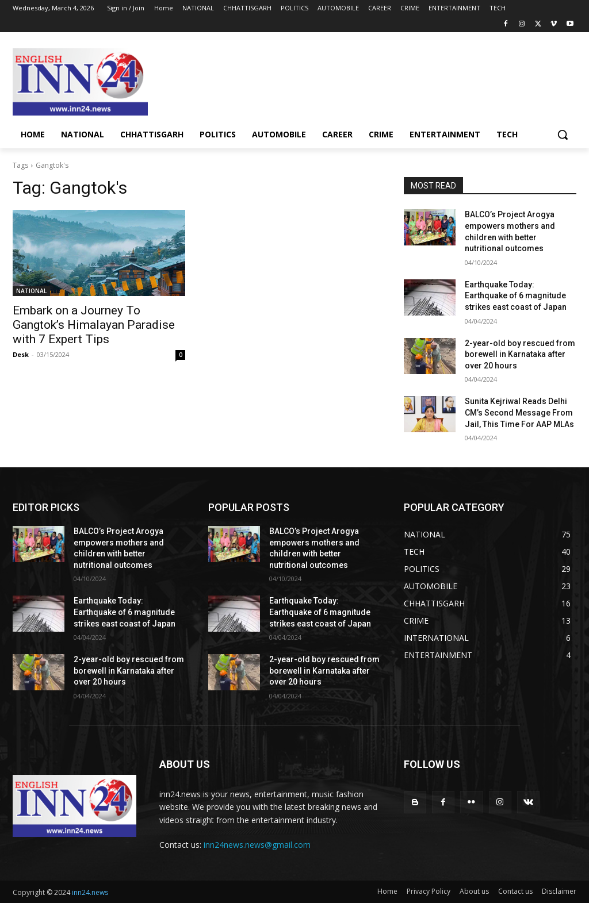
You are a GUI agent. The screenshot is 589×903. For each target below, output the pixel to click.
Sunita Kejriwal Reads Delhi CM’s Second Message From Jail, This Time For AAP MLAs (519, 412)
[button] (562, 134)
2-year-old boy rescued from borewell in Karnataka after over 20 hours (520, 354)
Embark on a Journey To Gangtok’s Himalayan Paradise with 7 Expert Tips (94, 324)
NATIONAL (31, 291)
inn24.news (90, 892)
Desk (21, 354)
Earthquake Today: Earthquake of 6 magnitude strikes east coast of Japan (516, 296)
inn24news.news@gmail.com (257, 844)
